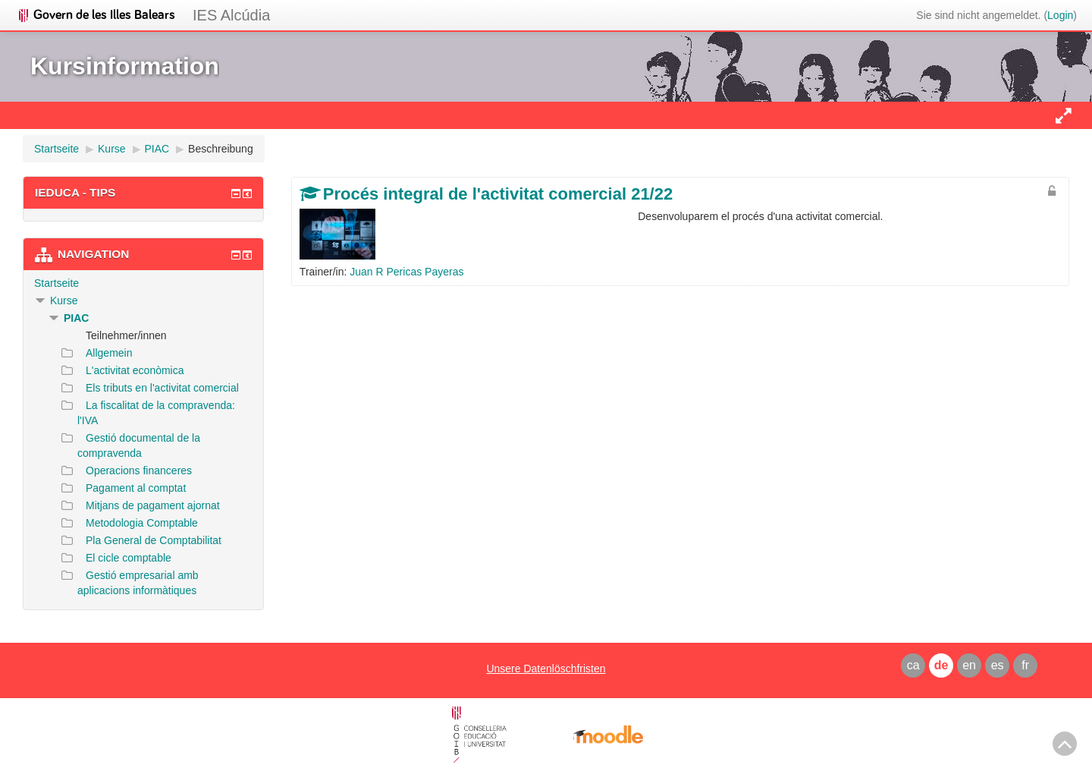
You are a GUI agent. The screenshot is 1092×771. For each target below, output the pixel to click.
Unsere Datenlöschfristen (545, 668)
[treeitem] (143, 283)
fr (1025, 665)
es (997, 665)
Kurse (64, 300)
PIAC (76, 318)
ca (913, 665)
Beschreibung (220, 149)
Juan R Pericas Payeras (406, 272)
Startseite (56, 283)
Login (1060, 15)
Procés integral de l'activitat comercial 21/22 (498, 194)
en (969, 665)
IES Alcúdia (231, 15)
